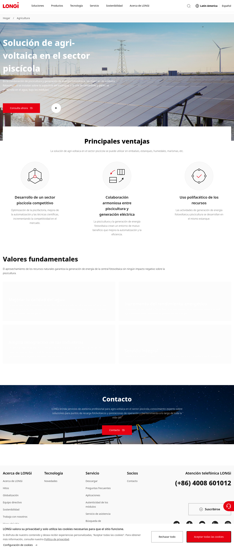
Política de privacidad (56, 539)
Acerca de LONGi (12, 481)
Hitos (6, 488)
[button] (189, 7)
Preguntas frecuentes (98, 488)
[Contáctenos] (228, 506)
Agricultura (23, 18)
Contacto (132, 481)
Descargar (92, 481)
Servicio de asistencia (98, 513)
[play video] (56, 108)
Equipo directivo (12, 502)
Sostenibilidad (11, 509)
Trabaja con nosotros (15, 516)
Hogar (6, 18)
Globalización (11, 495)
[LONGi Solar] (11, 7)
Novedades (50, 481)
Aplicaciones (93, 495)
